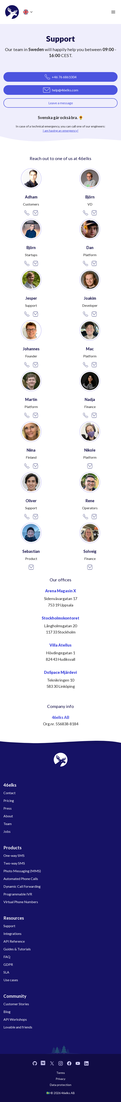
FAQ (6, 957)
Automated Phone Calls (20, 879)
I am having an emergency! (60, 130)
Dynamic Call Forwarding (22, 886)
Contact (9, 793)
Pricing (8, 800)
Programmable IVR (17, 894)
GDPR (8, 964)
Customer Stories (16, 1004)
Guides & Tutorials (17, 949)
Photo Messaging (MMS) (22, 871)
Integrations (12, 933)
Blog (7, 1012)
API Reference (14, 941)
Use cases (10, 980)
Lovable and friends (17, 1027)
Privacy (60, 1079)
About (8, 816)
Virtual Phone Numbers (20, 902)
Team (7, 824)
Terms (60, 1073)
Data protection (60, 1085)
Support (9, 926)
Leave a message (60, 103)
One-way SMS (14, 855)
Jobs (7, 831)
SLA (6, 972)
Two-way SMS (14, 863)
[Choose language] (28, 12)
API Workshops (15, 1019)
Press (7, 808)
